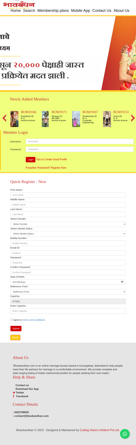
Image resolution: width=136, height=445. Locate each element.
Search (29, 10)
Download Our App (26, 389)
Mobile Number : (19, 238)
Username (15, 141)
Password (15, 149)
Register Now (58, 167)
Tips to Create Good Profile (51, 159)
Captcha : (15, 296)
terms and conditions (34, 319)
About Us (121, 10)
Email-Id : (15, 247)
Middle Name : (18, 199)
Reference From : (19, 286)
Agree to (29, 319)
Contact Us (101, 10)
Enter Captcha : (18, 305)
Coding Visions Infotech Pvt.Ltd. (100, 430)
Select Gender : (18, 218)
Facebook (21, 396)
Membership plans (53, 10)
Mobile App (80, 10)
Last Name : (16, 209)
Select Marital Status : (22, 228)
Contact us (21, 385)
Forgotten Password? (38, 167)
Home (16, 10)
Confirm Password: (20, 267)
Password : (16, 257)
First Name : (17, 189)
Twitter (20, 392)
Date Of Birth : (18, 276)
